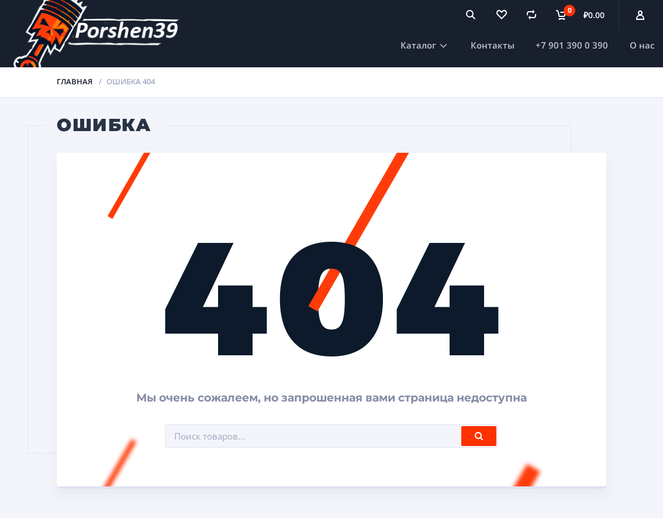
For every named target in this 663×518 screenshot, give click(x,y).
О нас (642, 45)
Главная (74, 81)
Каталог (418, 45)
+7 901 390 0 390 (572, 45)
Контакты (492, 45)
